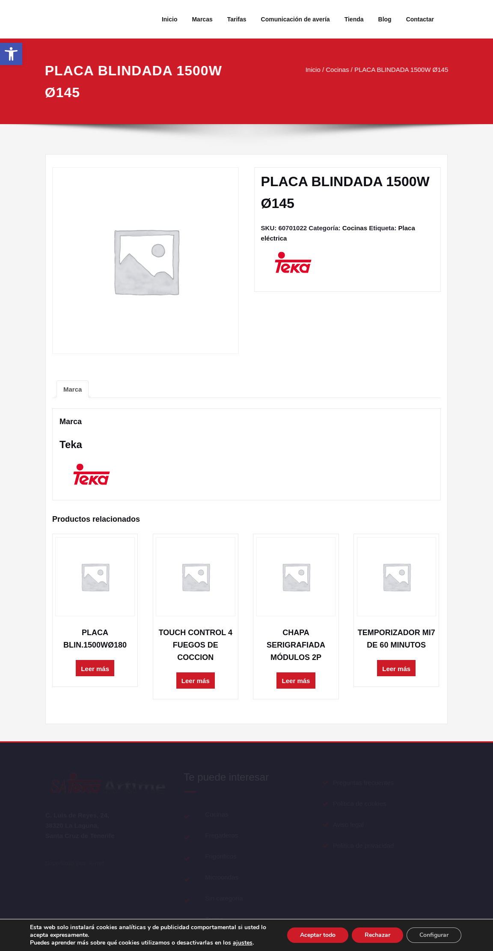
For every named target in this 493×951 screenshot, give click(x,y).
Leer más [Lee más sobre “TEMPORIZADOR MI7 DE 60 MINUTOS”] (396, 668)
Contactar (420, 19)
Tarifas (236, 19)
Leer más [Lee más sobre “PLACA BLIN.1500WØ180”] (95, 668)
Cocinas (338, 69)
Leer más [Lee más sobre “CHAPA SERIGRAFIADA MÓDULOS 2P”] (296, 680)
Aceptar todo (318, 935)
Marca (72, 389)
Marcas (202, 19)
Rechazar (377, 935)
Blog (385, 19)
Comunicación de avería (295, 19)
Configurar (433, 935)
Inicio (170, 19)
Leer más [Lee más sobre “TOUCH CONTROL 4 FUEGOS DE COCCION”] (195, 680)
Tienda (354, 19)
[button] (11, 54)
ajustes (242, 943)
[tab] (72, 389)
